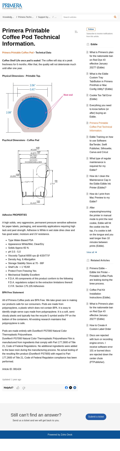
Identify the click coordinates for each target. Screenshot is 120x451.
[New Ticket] (96, 429)
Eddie (57, 17)
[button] (115, 17)
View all (92, 271)
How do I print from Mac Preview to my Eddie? (100, 213)
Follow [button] (92, 29)
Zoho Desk (66, 447)
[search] (90, 17)
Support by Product (47, 17)
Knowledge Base (10, 17)
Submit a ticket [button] (96, 429)
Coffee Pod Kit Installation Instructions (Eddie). (101, 317)
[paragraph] (40, 213)
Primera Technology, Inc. (29, 17)
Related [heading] (100, 279)
